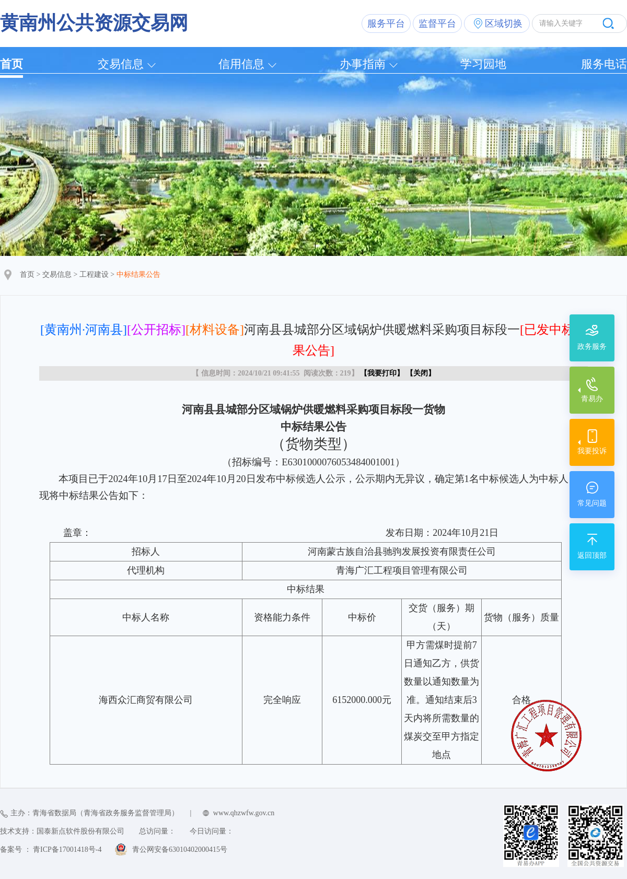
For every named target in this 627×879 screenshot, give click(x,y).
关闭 (420, 373)
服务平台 (386, 23)
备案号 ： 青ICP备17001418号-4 (50, 849)
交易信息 (121, 64)
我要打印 (382, 373)
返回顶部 (592, 555)
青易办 (592, 399)
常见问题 (592, 503)
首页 (11, 64)
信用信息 (241, 64)
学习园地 (483, 64)
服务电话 (604, 64)
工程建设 (94, 274)
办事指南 (363, 64)
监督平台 (437, 23)
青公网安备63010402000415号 (179, 849)
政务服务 (592, 346)
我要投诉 (592, 451)
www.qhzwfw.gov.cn (243, 813)
